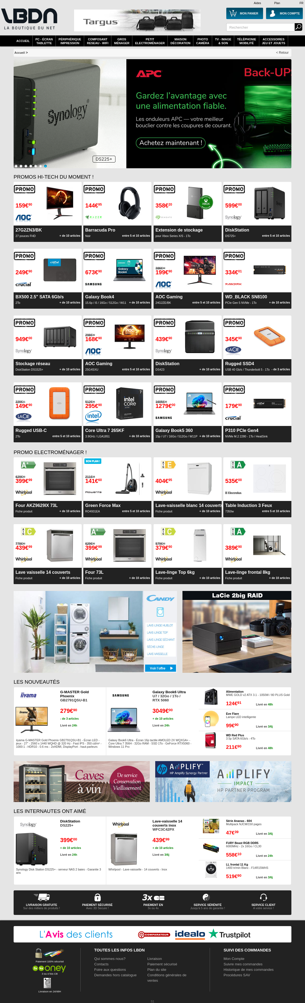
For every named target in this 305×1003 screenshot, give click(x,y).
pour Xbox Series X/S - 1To (179, 233)
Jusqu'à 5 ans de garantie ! (207, 908)
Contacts (101, 964)
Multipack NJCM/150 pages (243, 822)
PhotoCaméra (202, 41)
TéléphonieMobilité (246, 41)
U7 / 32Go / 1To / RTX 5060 (169, 696)
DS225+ (70, 823)
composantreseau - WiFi (97, 41)
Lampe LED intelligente (241, 715)
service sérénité (208, 904)
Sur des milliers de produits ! (41, 908)
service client (263, 904)
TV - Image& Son (223, 41)
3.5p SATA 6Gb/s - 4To (240, 737)
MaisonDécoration (180, 41)
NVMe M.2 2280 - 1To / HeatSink (246, 433)
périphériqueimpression (70, 41)
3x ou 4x (153, 908)
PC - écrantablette (44, 41)
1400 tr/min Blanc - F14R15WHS (247, 866)
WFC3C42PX (167, 825)
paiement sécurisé (97, 904)
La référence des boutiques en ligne (28, 22)
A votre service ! (263, 908)
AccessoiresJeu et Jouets (273, 41)
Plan (277, 3)
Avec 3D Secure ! (97, 908)
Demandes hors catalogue (115, 975)
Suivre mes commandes (243, 964)
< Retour (282, 53)
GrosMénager (121, 41)
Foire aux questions (110, 970)
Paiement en (153, 904)
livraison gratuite (41, 904)
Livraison (154, 959)
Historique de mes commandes (249, 970)
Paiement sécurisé (162, 964)
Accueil (23, 41)
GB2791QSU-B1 (74, 696)
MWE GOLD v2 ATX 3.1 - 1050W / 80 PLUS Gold (258, 693)
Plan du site (156, 970)
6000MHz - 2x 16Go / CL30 (243, 844)
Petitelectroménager (150, 41)
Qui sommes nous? (110, 959)
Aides (257, 3)
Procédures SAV (237, 975)
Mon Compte (234, 959)
